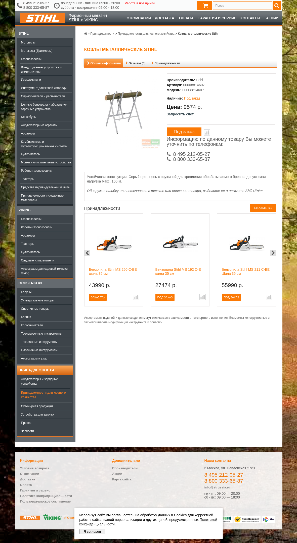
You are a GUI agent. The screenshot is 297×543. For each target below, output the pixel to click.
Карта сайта (122, 479)
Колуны (26, 292)
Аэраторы (28, 133)
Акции (272, 18)
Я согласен (92, 531)
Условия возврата (35, 468)
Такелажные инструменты (39, 342)
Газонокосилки (31, 59)
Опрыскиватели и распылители (43, 96)
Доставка (164, 18)
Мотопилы (28, 42)
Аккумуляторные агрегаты (39, 125)
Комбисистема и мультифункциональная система (44, 144)
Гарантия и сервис (217, 18)
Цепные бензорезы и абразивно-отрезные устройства (44, 107)
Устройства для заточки (37, 414)
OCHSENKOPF (31, 283)
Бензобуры (28, 117)
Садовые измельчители (37, 260)
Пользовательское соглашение (45, 501)
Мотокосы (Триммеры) (37, 51)
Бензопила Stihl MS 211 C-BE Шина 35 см (246, 271)
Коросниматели (32, 325)
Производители (125, 468)
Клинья (26, 317)
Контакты (250, 18)
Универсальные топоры (37, 300)
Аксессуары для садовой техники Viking (44, 271)
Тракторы (27, 179)
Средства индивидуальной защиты (45, 187)
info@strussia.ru (217, 487)
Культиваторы (30, 154)
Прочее (26, 423)
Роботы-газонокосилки (37, 170)
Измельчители (31, 79)
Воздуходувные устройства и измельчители (41, 70)
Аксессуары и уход (34, 358)
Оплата (186, 18)
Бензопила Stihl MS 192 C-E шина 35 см (178, 271)
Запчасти (27, 431)
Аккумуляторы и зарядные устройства (39, 381)
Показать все (263, 207)
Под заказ (184, 131)
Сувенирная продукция (37, 406)
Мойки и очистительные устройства (46, 162)
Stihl (24, 33)
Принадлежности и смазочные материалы (42, 198)
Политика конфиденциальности (46, 496)
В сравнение (207, 132)
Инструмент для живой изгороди (44, 88)
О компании (138, 18)
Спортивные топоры (35, 308)
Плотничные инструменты (39, 350)
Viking (25, 210)
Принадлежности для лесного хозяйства (43, 395)
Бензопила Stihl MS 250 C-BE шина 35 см (113, 271)
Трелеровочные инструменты (41, 333)
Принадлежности (36, 370)
